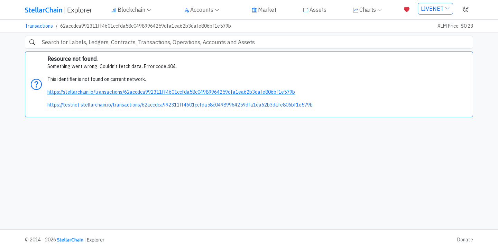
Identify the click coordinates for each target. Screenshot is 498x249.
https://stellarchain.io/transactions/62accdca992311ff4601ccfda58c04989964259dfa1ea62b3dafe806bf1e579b (171, 92)
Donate (465, 240)
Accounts (202, 9)
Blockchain (131, 9)
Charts (367, 9)
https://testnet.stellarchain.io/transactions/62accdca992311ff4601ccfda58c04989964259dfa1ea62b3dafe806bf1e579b (180, 105)
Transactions (39, 26)
